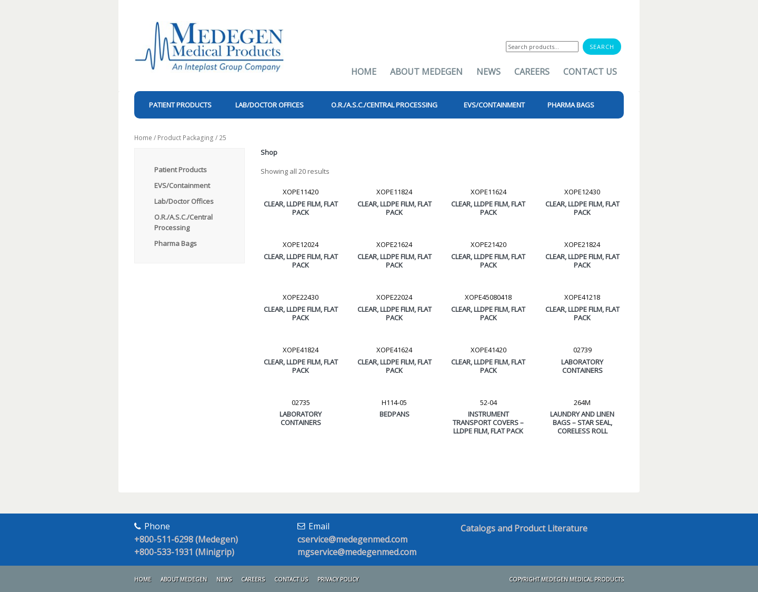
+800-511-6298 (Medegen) (186, 539)
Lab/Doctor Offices (184, 201)
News (488, 71)
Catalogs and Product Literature (524, 528)
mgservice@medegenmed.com (356, 552)
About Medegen (426, 71)
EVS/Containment (182, 185)
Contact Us (590, 71)
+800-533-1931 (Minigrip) (184, 552)
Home (363, 71)
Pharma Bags (175, 243)
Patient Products (180, 169)
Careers (532, 71)
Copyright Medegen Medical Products (566, 579)
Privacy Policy (337, 579)
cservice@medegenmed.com (352, 539)
